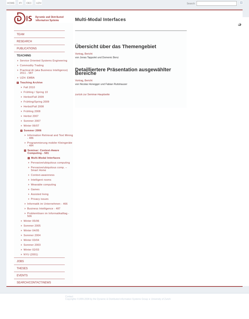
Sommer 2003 (32, 244)
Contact (69, 296)
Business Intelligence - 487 (43, 208)
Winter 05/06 (31, 220)
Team (20, 34)
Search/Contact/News (34, 282)
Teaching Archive (31, 82)
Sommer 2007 (32, 120)
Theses (22, 268)
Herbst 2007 (31, 116)
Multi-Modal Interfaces (45, 157)
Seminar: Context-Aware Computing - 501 (43, 151)
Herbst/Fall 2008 (34, 106)
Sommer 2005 (32, 225)
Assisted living (40, 194)
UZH (38, 3)
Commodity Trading (32, 65)
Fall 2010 (29, 87)
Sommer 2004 (32, 235)
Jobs (20, 261)
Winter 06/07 (31, 125)
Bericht (88, 53)
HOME (11, 3)
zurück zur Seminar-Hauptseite (92, 94)
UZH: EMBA (27, 77)
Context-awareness (42, 175)
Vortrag (79, 53)
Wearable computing (43, 184)
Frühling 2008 (32, 111)
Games (35, 189)
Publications (27, 48)
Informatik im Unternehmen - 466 (47, 203)
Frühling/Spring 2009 (36, 101)
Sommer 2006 (32, 130)
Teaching (24, 55)
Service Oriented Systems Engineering (43, 60)
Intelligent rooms (41, 179)
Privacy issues (40, 199)
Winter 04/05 (31, 230)
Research (24, 41)
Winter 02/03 (31, 249)
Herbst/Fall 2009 (34, 96)
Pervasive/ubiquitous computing (50, 162)
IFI (20, 3)
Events (22, 275)
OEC (29, 3)
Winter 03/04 (31, 240)
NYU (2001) (31, 254)
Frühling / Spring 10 (36, 92)
